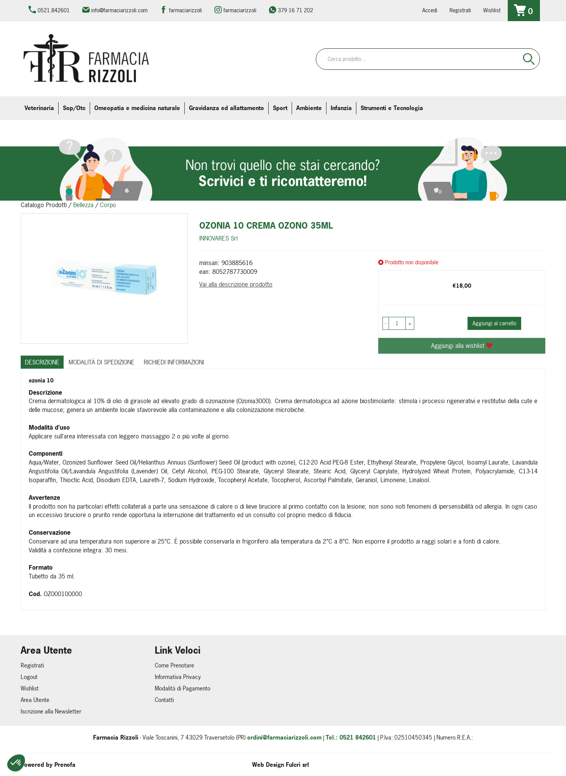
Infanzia (341, 108)
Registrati (460, 10)
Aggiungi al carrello (494, 323)
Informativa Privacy (178, 677)
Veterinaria (39, 108)
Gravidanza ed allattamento (226, 108)
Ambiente (309, 108)
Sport (280, 108)
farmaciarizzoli (185, 10)
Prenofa (64, 765)
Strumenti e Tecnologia (392, 108)
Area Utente (35, 700)
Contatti (164, 700)
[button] (16, 763)
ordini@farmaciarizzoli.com (284, 737)
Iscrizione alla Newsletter (51, 711)
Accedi (429, 10)
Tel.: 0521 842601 (351, 737)
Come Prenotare (174, 665)
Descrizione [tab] (42, 362)
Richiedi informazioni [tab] (174, 362)
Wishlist (491, 10)
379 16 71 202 (295, 10)
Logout (29, 677)
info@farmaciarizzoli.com (119, 10)
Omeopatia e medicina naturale (137, 108)
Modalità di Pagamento (182, 688)
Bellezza (83, 205)
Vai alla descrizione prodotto (235, 284)
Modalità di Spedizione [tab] (102, 362)
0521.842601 (54, 10)
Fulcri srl (297, 765)
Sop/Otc (74, 108)
